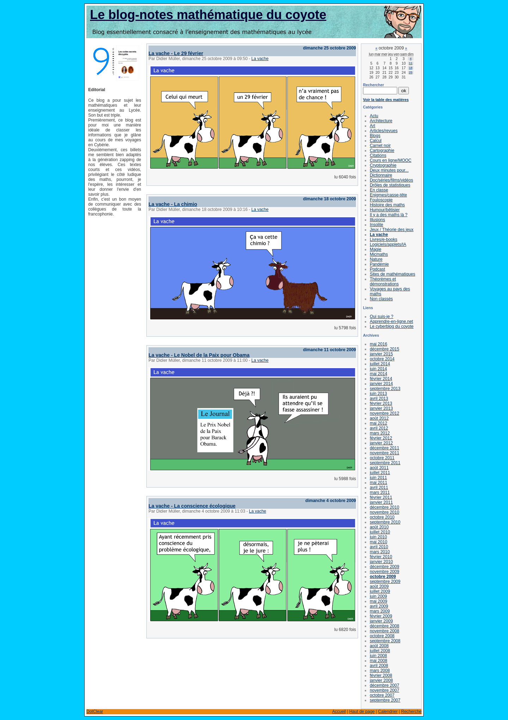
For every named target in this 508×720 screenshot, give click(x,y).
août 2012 (379, 418)
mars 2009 (380, 611)
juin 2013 (378, 393)
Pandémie (379, 264)
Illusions (377, 219)
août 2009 (379, 586)
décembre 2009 (384, 566)
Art (372, 125)
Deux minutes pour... (389, 170)
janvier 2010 (381, 561)
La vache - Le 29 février (176, 53)
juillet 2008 (380, 650)
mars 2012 (380, 433)
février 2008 (381, 675)
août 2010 (379, 527)
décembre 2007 (384, 685)
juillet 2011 (380, 472)
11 (410, 63)
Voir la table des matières (386, 100)
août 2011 (379, 467)
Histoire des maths (387, 204)
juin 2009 (378, 596)
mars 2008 (380, 670)
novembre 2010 (384, 512)
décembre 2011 (384, 447)
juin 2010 (378, 537)
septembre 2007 (385, 700)
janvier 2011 (381, 502)
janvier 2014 (381, 383)
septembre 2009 (385, 581)
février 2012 (381, 438)
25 (410, 72)
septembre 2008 (385, 640)
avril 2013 (379, 398)
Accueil (339, 711)
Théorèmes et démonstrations (384, 282)
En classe (379, 190)
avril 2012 (379, 428)
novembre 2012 (384, 413)
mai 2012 (378, 423)
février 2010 (381, 556)
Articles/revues (384, 130)
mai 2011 (378, 482)
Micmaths (379, 254)
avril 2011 (379, 487)
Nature (376, 259)
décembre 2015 (384, 349)
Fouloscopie (381, 199)
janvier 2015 (381, 354)
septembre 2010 (385, 522)
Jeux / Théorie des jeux (391, 229)
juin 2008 (378, 655)
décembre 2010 (384, 507)
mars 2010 (380, 551)
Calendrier (388, 711)
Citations (378, 155)
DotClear (94, 711)
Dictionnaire (381, 175)
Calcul (375, 140)
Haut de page (362, 711)
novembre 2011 (384, 452)
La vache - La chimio (173, 204)
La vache (260, 58)
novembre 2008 (384, 630)
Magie (375, 249)
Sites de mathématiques (392, 274)
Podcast (377, 269)
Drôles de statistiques (390, 185)
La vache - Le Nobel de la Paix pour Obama (199, 355)
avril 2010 (379, 546)
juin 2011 (378, 477)
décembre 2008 (384, 626)
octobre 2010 (382, 517)
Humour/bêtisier (385, 209)
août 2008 (379, 645)
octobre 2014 (382, 358)
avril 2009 (379, 606)
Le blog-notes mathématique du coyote (208, 14)
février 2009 (381, 616)
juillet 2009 (380, 591)
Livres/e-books (383, 239)
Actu (374, 115)
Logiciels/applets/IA (388, 244)
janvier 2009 (381, 621)
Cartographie (382, 150)
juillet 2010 (380, 532)
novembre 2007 (384, 690)
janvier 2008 (381, 680)
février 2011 (381, 497)
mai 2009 (378, 601)
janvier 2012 (381, 443)
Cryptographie (383, 165)
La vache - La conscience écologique (192, 506)
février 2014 (381, 378)
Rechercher (373, 85)
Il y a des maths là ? (388, 214)
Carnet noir (380, 145)
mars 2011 (380, 492)
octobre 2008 (382, 635)
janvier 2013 (381, 408)
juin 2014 (378, 368)
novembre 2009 (384, 571)
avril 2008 (379, 665)
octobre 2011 (382, 457)
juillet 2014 (380, 363)
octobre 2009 (383, 576)
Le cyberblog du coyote (391, 326)
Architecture (381, 120)
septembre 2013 (385, 388)
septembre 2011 (385, 462)
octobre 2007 (382, 695)
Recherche (411, 711)
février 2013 (381, 403)
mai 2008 (378, 660)
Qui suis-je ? (381, 316)
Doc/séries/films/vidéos (391, 180)
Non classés (381, 298)
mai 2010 (378, 541)
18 (410, 68)
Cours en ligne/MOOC (390, 160)
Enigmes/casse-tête (388, 195)
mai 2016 (378, 344)
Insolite (376, 224)
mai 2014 (378, 373)
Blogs (375, 135)
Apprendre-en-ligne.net (391, 321)
